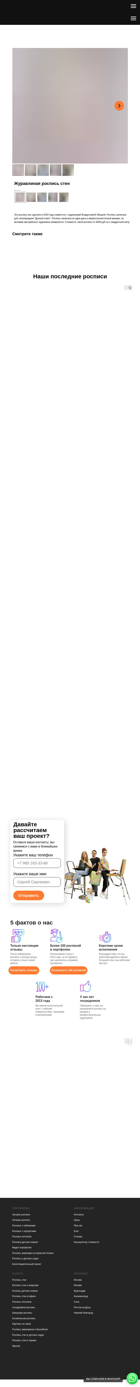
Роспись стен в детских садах (28, 1335)
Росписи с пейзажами (23, 1225)
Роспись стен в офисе (24, 1296)
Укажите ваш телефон (33, 855)
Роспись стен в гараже (24, 1340)
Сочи (76, 1302)
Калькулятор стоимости (86, 1242)
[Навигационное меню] (133, 6)
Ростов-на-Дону (82, 1307)
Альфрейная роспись (23, 1307)
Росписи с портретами (24, 1231)
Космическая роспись (23, 1318)
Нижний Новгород (83, 1312)
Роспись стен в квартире (25, 1285)
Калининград (81, 1296)
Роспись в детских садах (25, 1258)
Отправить (28, 895)
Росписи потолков (22, 1236)
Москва (78, 1280)
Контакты (79, 1214)
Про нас (78, 1225)
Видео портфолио (22, 1247)
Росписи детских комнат (25, 1242)
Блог (76, 1231)
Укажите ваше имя (29, 874)
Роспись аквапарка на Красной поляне (33, 1253)
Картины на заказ (21, 1323)
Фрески (16, 1346)
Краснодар (80, 1291)
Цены (77, 1220)
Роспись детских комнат (25, 1291)
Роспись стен (19, 1280)
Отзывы (78, 1236)
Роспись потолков (21, 1302)
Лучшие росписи (21, 1214)
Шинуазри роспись (22, 1312)
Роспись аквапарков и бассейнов (30, 1329)
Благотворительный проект (26, 1264)
